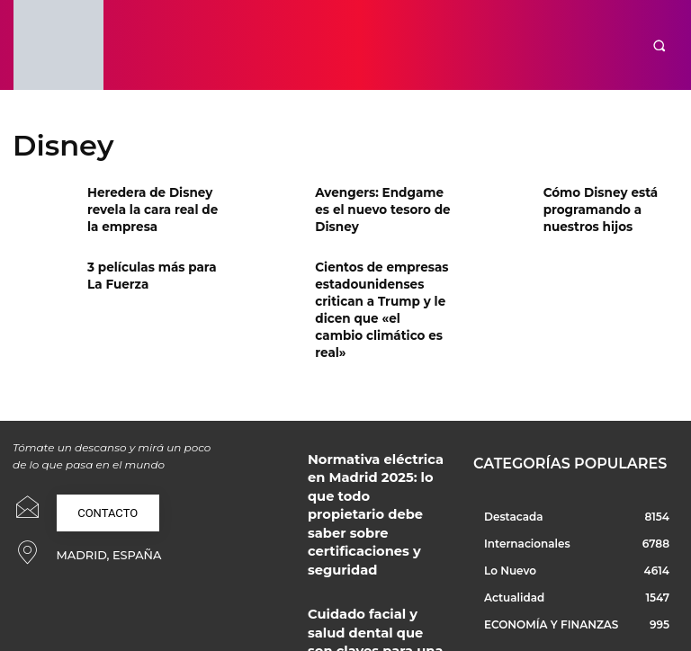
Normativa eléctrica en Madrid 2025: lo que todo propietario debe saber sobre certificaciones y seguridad (375, 448)
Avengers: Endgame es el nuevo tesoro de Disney (379, 206)
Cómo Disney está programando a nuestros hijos (594, 206)
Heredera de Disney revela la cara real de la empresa (151, 206)
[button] (659, 45)
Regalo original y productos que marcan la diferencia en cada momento (372, 582)
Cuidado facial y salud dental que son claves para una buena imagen (374, 518)
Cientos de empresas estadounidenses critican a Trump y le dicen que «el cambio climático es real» (375, 296)
